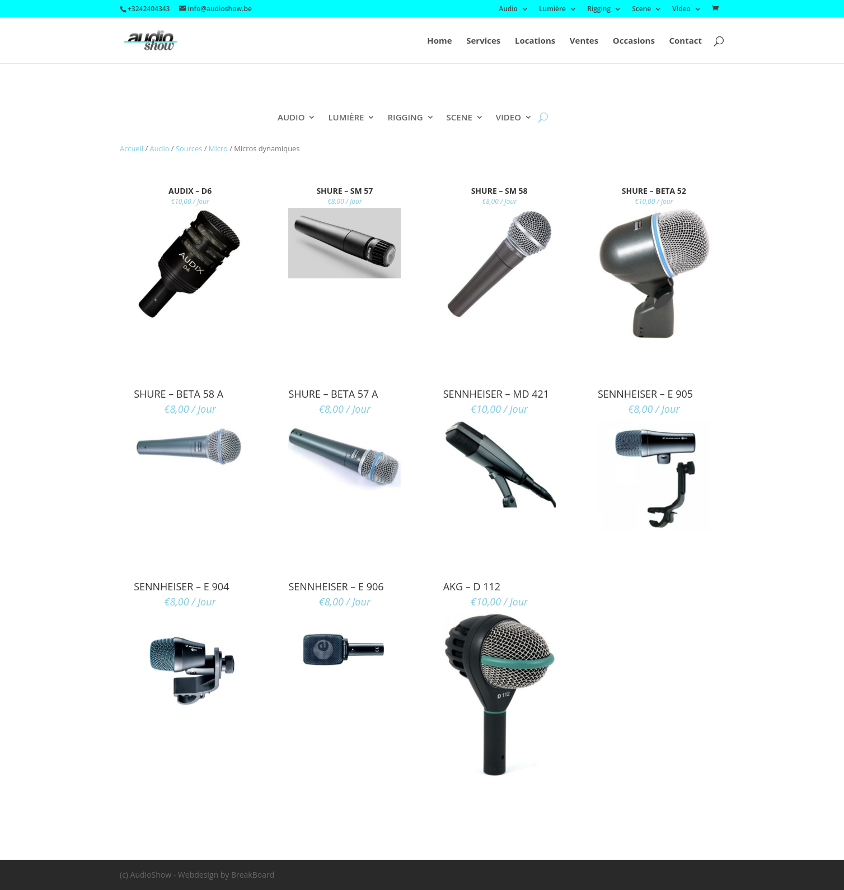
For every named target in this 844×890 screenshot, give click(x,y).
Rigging (599, 9)
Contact (685, 41)
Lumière (552, 9)
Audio (508, 9)
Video (681, 9)
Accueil (131, 148)
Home (439, 41)
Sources (189, 148)
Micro (218, 148)
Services (483, 41)
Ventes (584, 41)
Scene (641, 9)
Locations (535, 41)
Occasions (634, 41)
